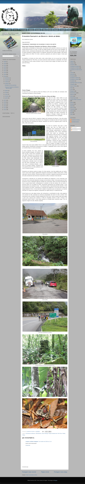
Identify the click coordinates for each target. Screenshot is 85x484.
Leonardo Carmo (75, 121)
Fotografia (63, 29)
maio (6, 92)
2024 (5, 65)
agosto (6, 90)
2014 (5, 105)
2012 (5, 109)
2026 (5, 61)
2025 (5, 63)
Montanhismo (38, 433)
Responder (28, 445)
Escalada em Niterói (74, 79)
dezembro (7, 77)
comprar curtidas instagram (32, 441)
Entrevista (72, 74)
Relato (64, 433)
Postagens (74, 127)
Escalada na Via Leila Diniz (10, 85)
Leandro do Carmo (76, 119)
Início (4, 29)
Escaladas (72, 80)
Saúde (71, 105)
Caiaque (72, 62)
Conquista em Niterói (74, 68)
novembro (7, 79)
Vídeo (71, 114)
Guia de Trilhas (73, 86)
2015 (5, 104)
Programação (23, 29)
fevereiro (7, 96)
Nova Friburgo (45, 433)
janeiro (6, 97)
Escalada (38, 29)
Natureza (72, 94)
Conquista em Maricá (74, 66)
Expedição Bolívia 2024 (75, 82)
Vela (71, 112)
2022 (5, 68)
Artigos (69, 29)
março (6, 94)
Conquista (72, 64)
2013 (5, 107)
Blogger (55, 480)
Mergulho (56, 29)
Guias (71, 87)
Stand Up (72, 107)
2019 (5, 74)
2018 (5, 76)
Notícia (71, 96)
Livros (75, 29)
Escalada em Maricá (74, 77)
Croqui (71, 72)
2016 (5, 102)
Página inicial (45, 472)
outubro (7, 81)
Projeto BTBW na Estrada (75, 99)
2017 (5, 100)
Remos (50, 29)
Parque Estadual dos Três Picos (55, 433)
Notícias (15, 29)
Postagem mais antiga (60, 472)
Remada (72, 104)
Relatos (9, 29)
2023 (5, 67)
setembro (7, 83)
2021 (5, 70)
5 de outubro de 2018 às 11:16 (45, 441)
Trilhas (44, 29)
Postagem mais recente (29, 472)
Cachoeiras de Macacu (30, 433)
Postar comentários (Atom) (31, 474)
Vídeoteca (31, 29)
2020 (5, 72)
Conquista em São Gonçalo (76, 69)
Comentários (74, 130)
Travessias (72, 109)
